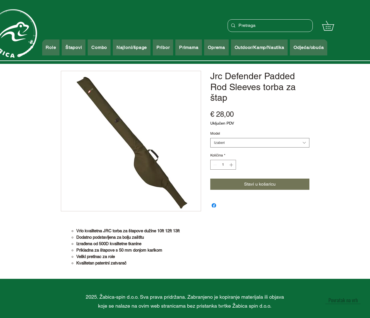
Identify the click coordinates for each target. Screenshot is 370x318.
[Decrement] (214, 165)
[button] (332, 26)
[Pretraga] (269, 26)
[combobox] (259, 143)
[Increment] (231, 165)
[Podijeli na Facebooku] (214, 205)
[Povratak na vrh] (343, 300)
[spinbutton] (223, 165)
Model (215, 133)
